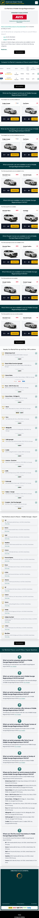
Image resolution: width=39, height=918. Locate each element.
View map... (7, 523)
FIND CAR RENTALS (19, 52)
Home (19, 915)
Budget (5, 39)
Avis (4, 37)
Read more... (4, 49)
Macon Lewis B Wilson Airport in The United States (13, 26)
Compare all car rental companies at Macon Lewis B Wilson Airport (19, 22)
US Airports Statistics (19, 917)
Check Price (15, 119)
